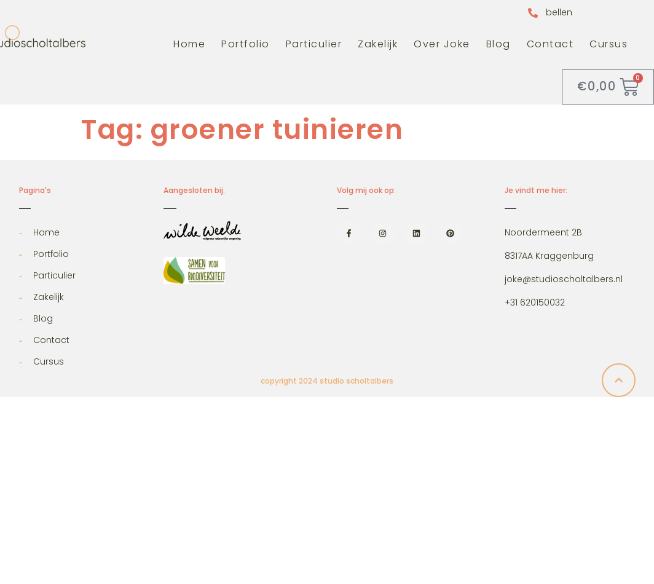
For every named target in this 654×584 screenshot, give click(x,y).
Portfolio (245, 44)
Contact (550, 44)
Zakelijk (378, 44)
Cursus (608, 44)
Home (189, 44)
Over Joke (442, 44)
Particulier (314, 44)
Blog (498, 44)
